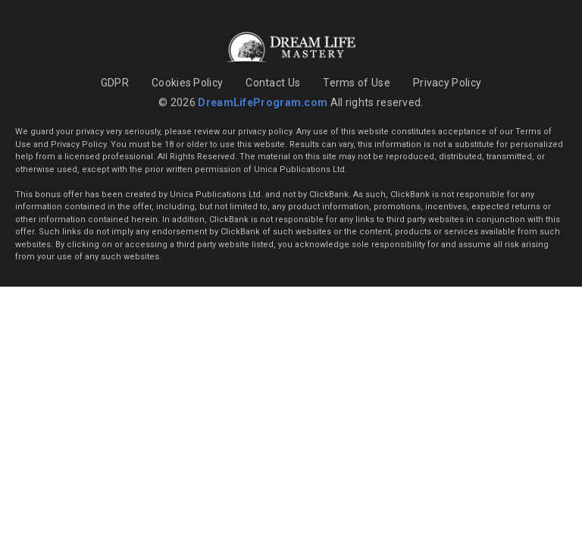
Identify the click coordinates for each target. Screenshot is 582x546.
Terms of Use (356, 83)
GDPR (115, 83)
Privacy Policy (447, 83)
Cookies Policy (187, 83)
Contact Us (273, 83)
